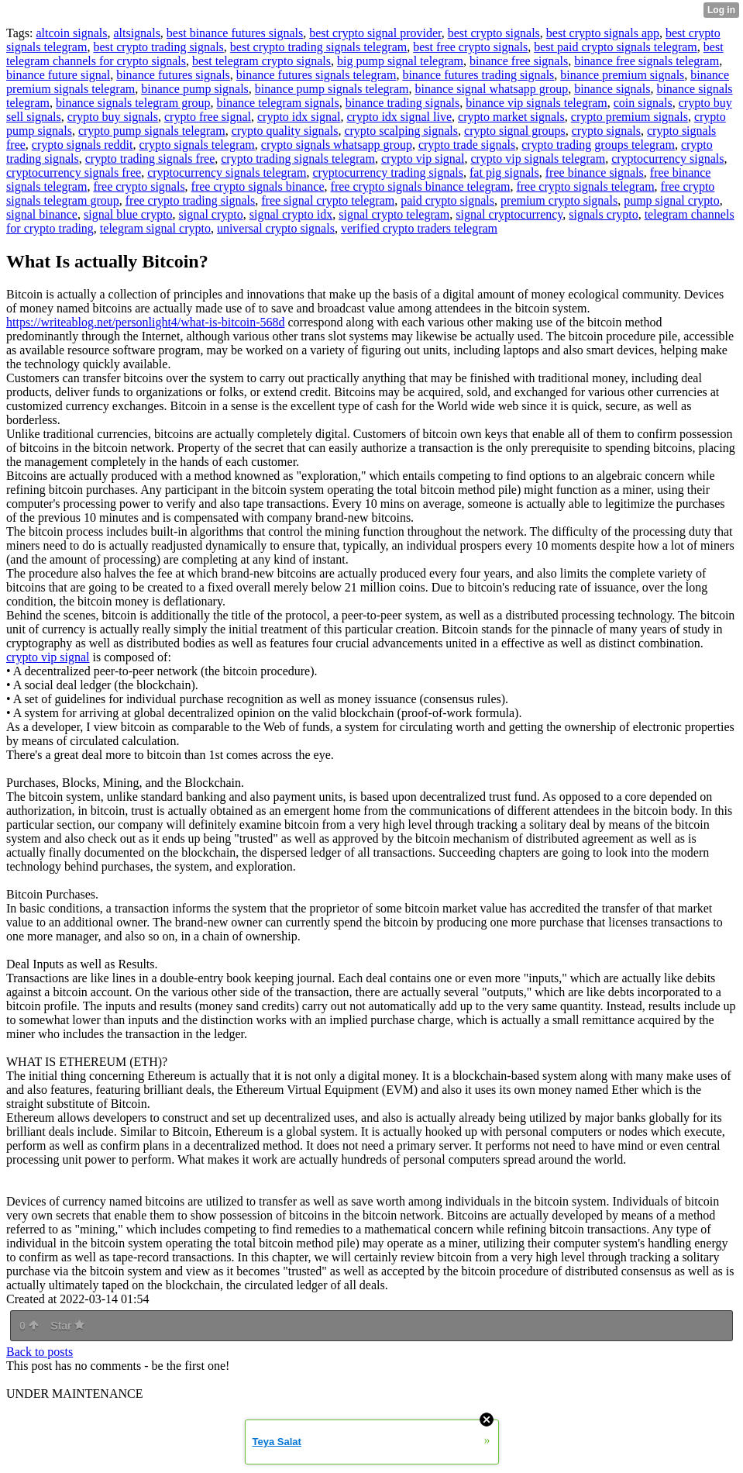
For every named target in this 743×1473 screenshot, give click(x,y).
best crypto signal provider (375, 33)
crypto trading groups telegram (598, 144)
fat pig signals (504, 172)
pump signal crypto (672, 200)
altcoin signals (71, 33)
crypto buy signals (112, 116)
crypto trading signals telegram (298, 158)
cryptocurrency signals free (73, 172)
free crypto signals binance (258, 186)
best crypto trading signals (158, 46)
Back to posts (39, 1351)
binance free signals (519, 60)
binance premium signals (622, 74)
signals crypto (603, 214)
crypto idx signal (299, 116)
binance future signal (58, 74)
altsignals (136, 33)
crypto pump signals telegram (151, 130)
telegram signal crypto (155, 228)
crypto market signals (511, 116)
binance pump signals (195, 88)
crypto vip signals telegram (537, 158)
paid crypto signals (447, 200)
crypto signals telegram (197, 144)
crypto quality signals (285, 130)
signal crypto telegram (394, 214)
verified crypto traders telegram (419, 228)
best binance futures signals (235, 33)
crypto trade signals (466, 144)
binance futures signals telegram (316, 74)
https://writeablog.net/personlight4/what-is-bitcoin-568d (145, 322)
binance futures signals (173, 74)
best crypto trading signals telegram (318, 46)
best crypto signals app (602, 33)
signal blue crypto (128, 214)
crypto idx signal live (399, 116)
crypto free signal (207, 116)
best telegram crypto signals (261, 60)
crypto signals (606, 130)
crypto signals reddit (82, 144)
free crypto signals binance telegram (421, 186)
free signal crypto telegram (327, 200)
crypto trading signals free (150, 158)
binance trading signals (403, 102)
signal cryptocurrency (509, 214)
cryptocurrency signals (667, 158)
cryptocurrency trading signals (387, 172)
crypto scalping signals (401, 130)
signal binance (41, 214)
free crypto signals (138, 186)
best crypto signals (494, 33)
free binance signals (594, 172)
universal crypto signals (276, 228)
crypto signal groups (515, 130)
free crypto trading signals (191, 200)
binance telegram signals (277, 102)
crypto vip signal (423, 158)
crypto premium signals (629, 116)
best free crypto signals (470, 46)
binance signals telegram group (133, 102)
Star (67, 1325)
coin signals (643, 102)
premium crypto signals (558, 200)
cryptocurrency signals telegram (226, 172)
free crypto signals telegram (585, 186)
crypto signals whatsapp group (336, 144)
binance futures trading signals (478, 74)
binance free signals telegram (646, 60)
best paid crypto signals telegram (615, 46)
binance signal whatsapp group (491, 88)
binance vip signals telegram (536, 102)
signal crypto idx (291, 214)
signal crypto (211, 214)
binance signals (612, 88)
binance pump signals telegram (332, 88)
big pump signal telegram (400, 60)
